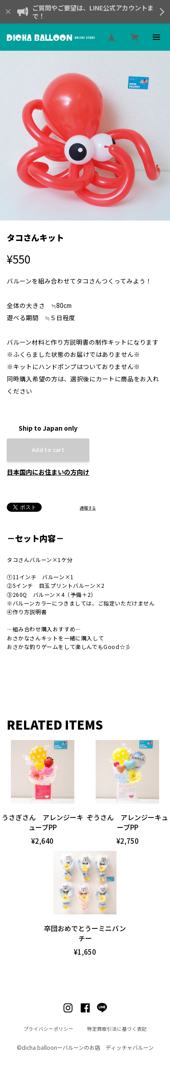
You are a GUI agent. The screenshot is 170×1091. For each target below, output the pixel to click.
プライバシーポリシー (48, 1028)
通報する (88, 508)
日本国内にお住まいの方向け (48, 472)
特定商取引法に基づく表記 (117, 1028)
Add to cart (48, 449)
